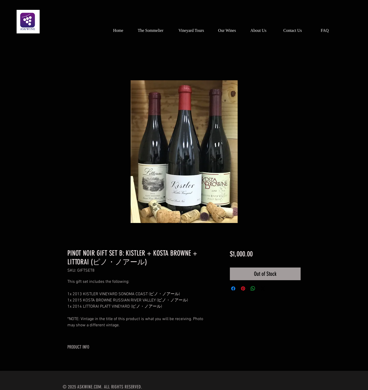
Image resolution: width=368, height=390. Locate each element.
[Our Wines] (227, 30)
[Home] (118, 30)
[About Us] (258, 30)
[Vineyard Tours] (191, 30)
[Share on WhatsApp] (253, 288)
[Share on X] (263, 288)
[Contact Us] (292, 30)
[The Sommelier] (150, 30)
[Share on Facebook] (233, 288)
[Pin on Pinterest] (243, 288)
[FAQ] (324, 30)
